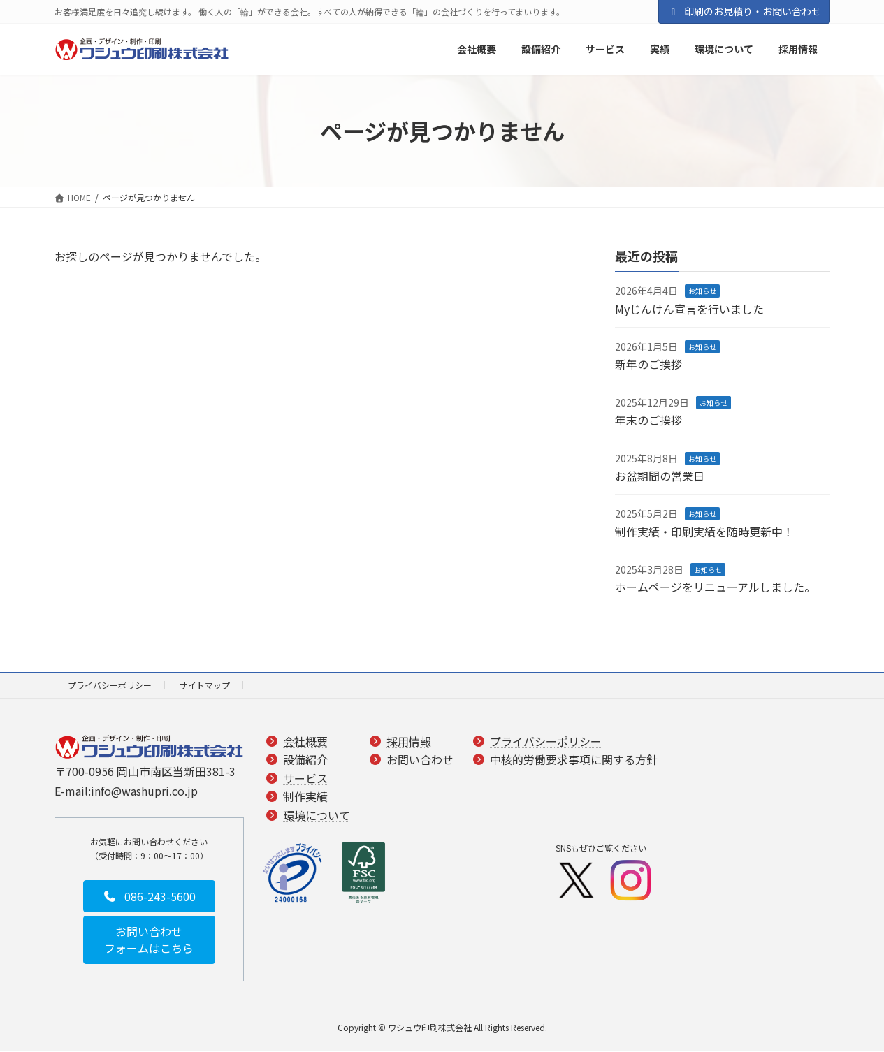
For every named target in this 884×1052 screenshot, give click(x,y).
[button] (149, 896)
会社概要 (305, 741)
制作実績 (305, 796)
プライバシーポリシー (110, 685)
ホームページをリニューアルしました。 (715, 587)
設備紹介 (305, 760)
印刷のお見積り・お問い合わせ (744, 11)
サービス (305, 778)
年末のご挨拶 (648, 420)
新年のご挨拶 (648, 364)
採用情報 (408, 741)
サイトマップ (205, 685)
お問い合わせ (420, 760)
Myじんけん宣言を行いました (689, 308)
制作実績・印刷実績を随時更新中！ (704, 531)
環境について (316, 815)
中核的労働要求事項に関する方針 (574, 760)
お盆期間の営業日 (659, 475)
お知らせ (702, 291)
